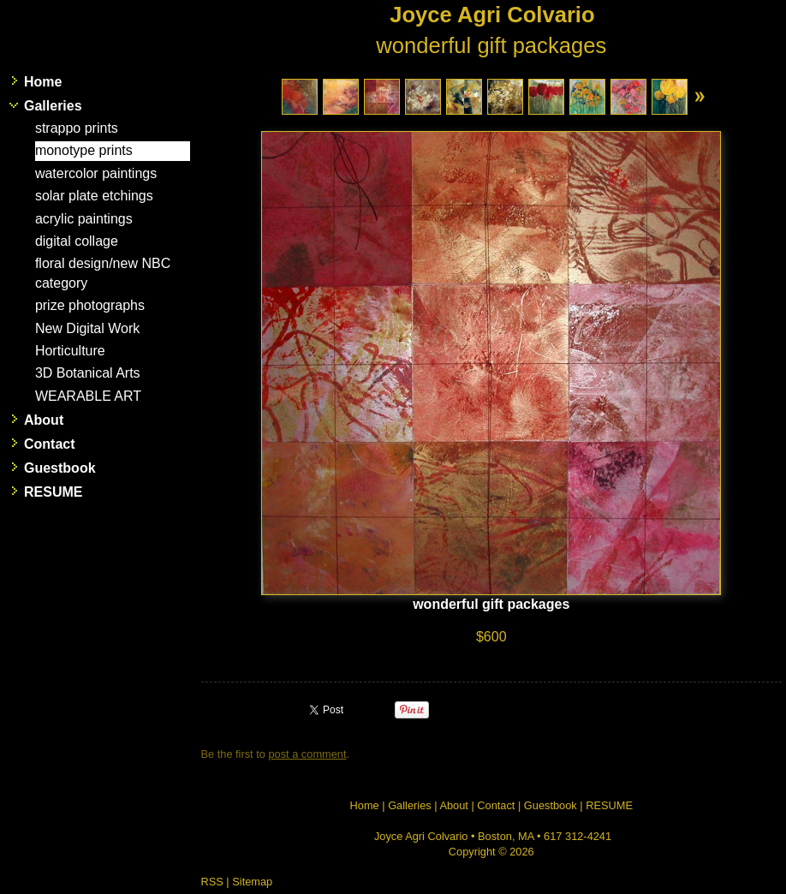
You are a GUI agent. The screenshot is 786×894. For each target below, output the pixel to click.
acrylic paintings (84, 219)
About (43, 420)
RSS (212, 881)
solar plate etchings (94, 195)
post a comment (307, 754)
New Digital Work (87, 328)
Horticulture (70, 350)
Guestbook (60, 468)
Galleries (53, 105)
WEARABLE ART (88, 396)
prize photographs (90, 305)
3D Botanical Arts (87, 373)
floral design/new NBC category (102, 272)
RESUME (53, 492)
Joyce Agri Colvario (492, 15)
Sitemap (252, 881)
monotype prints (84, 150)
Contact (49, 444)
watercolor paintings (96, 173)
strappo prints (76, 128)
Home (43, 81)
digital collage (76, 241)
